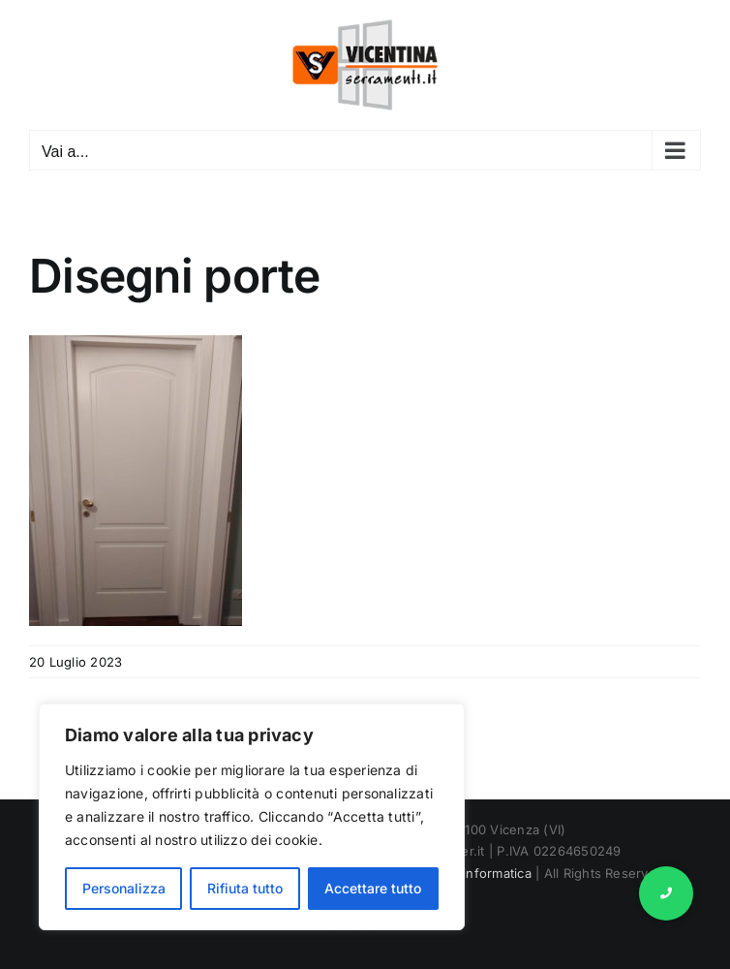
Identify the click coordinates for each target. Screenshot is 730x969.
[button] (666, 893)
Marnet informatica (473, 873)
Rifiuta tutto (245, 888)
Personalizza (124, 888)
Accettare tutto (372, 888)
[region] (252, 816)
